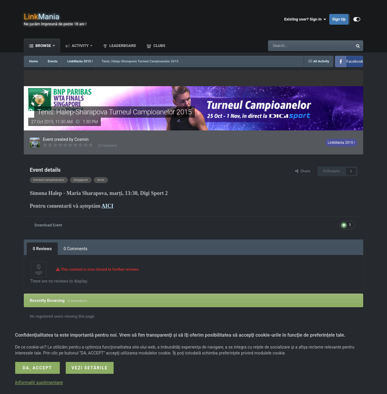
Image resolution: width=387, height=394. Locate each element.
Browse (43, 45)
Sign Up (339, 19)
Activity (80, 45)
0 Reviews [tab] (42, 248)
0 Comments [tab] (75, 248)
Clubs (158, 45)
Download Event (48, 225)
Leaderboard (122, 45)
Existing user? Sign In (305, 19)
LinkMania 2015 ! (341, 143)
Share (302, 171)
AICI (107, 206)
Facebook (354, 61)
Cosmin (81, 139)
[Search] (296, 45)
